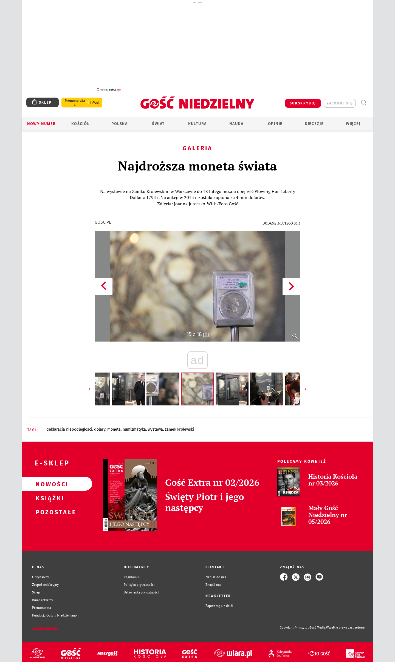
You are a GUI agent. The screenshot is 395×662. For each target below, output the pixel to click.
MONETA (114, 426)
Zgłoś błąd (45, 625)
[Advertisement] (197, 46)
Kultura (197, 120)
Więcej (353, 120)
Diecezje (314, 120)
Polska (119, 120)
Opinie (275, 120)
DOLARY (99, 426)
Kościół (80, 120)
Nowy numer (41, 120)
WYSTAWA (155, 426)
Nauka (236, 120)
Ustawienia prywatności (141, 589)
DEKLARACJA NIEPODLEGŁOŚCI (69, 426)
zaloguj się (340, 100)
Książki (48, 495)
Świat (158, 120)
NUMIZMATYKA (134, 426)
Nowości (48, 481)
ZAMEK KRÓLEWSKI (179, 426)
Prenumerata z (75, 99)
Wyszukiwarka (364, 100)
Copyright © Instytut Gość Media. (303, 624)
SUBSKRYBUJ (303, 100)
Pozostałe (48, 509)
